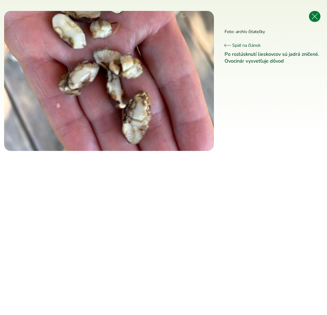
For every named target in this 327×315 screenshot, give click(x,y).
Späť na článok (243, 45)
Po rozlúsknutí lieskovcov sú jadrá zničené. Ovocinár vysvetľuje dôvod (272, 57)
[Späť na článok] (314, 16)
